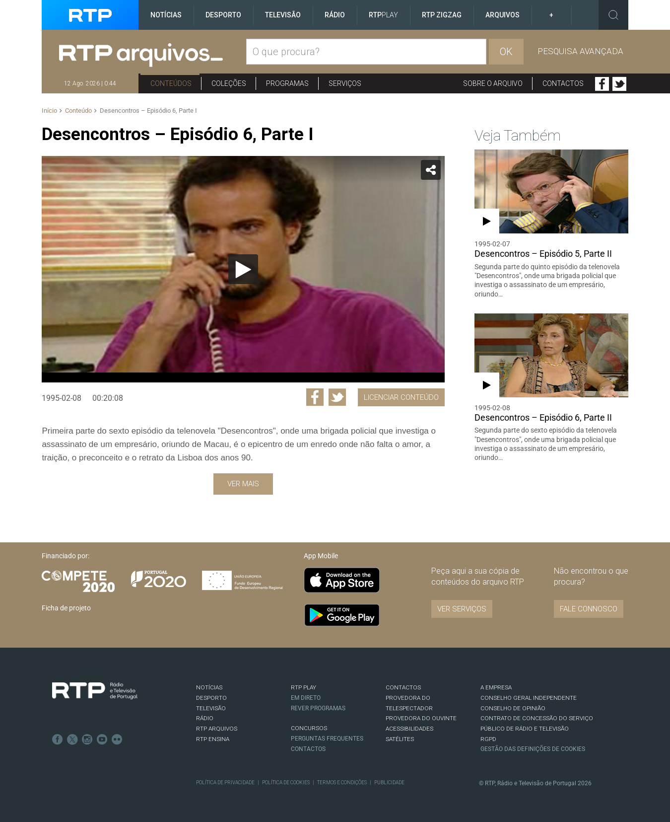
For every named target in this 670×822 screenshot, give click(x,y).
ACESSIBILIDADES (409, 728)
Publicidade (389, 782)
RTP (383, 15)
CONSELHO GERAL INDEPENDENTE (528, 697)
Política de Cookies (286, 782)
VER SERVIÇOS (461, 608)
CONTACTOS (403, 687)
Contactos (563, 83)
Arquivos (502, 15)
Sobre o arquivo (493, 83)
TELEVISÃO (211, 708)
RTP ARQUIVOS (216, 728)
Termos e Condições (342, 782)
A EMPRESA (496, 687)
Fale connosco (588, 608)
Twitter (619, 84)
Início (49, 110)
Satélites (400, 739)
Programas (287, 83)
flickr (117, 739)
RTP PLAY (303, 687)
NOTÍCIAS (209, 687)
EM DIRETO (306, 697)
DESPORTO (211, 697)
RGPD (488, 739)
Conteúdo (78, 110)
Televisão (283, 15)
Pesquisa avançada (580, 51)
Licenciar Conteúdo (401, 397)
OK (506, 52)
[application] (243, 269)
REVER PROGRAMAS (318, 708)
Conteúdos (171, 83)
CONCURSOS (309, 728)
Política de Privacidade (225, 782)
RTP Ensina (212, 739)
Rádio (335, 15)
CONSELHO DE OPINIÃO (512, 708)
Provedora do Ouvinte (421, 718)
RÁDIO (204, 718)
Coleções (228, 83)
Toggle (613, 15)
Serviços (345, 83)
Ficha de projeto (66, 608)
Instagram (87, 739)
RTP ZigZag (442, 15)
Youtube (102, 739)
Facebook (602, 84)
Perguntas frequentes (327, 738)
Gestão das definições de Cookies (532, 749)
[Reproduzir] (243, 269)
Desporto (223, 15)
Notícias (166, 15)
